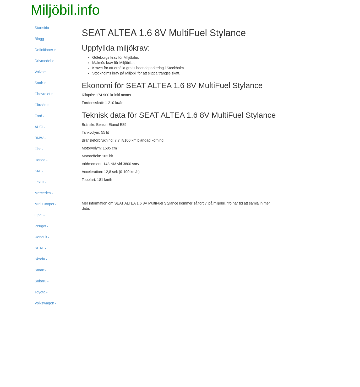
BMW (40, 138)
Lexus (41, 182)
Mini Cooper (46, 204)
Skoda (41, 259)
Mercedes (44, 193)
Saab (40, 83)
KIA (39, 171)
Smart (41, 270)
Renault (42, 237)
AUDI (40, 127)
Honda (41, 160)
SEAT (41, 248)
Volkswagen (46, 303)
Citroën (42, 105)
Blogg (39, 39)
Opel (40, 215)
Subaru (42, 281)
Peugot (42, 226)
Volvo (40, 72)
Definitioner (45, 50)
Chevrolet (44, 94)
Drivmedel (44, 61)
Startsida (42, 28)
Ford (40, 116)
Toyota (41, 292)
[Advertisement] (180, 253)
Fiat (39, 149)
